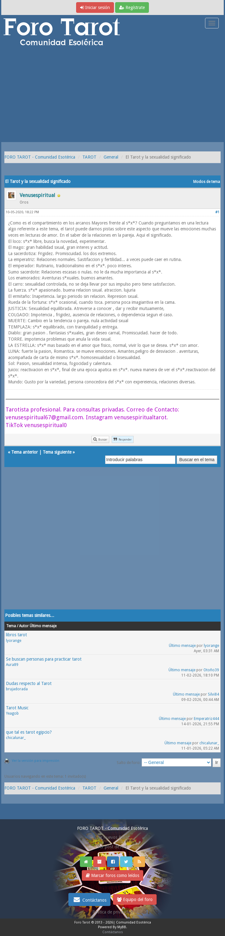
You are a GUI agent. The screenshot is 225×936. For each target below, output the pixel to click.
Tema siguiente (57, 452)
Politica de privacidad (112, 911)
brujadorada (17, 689)
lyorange (13, 640)
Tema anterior (24, 452)
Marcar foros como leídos (112, 875)
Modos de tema (206, 182)
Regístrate (132, 7)
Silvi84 (213, 694)
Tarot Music (17, 707)
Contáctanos (89, 899)
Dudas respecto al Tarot (28, 683)
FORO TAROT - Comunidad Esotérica (39, 157)
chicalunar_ (16, 738)
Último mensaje (182, 645)
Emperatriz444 (206, 719)
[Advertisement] (112, 95)
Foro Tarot (82, 922)
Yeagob (12, 713)
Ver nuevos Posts (112, 837)
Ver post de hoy (112, 846)
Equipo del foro (135, 899)
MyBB (121, 927)
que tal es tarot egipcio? (29, 732)
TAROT (89, 157)
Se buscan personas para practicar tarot (43, 659)
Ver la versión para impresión (35, 761)
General (111, 157)
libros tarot (16, 634)
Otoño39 (211, 670)
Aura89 (12, 665)
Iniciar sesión (95, 7)
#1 (217, 212)
